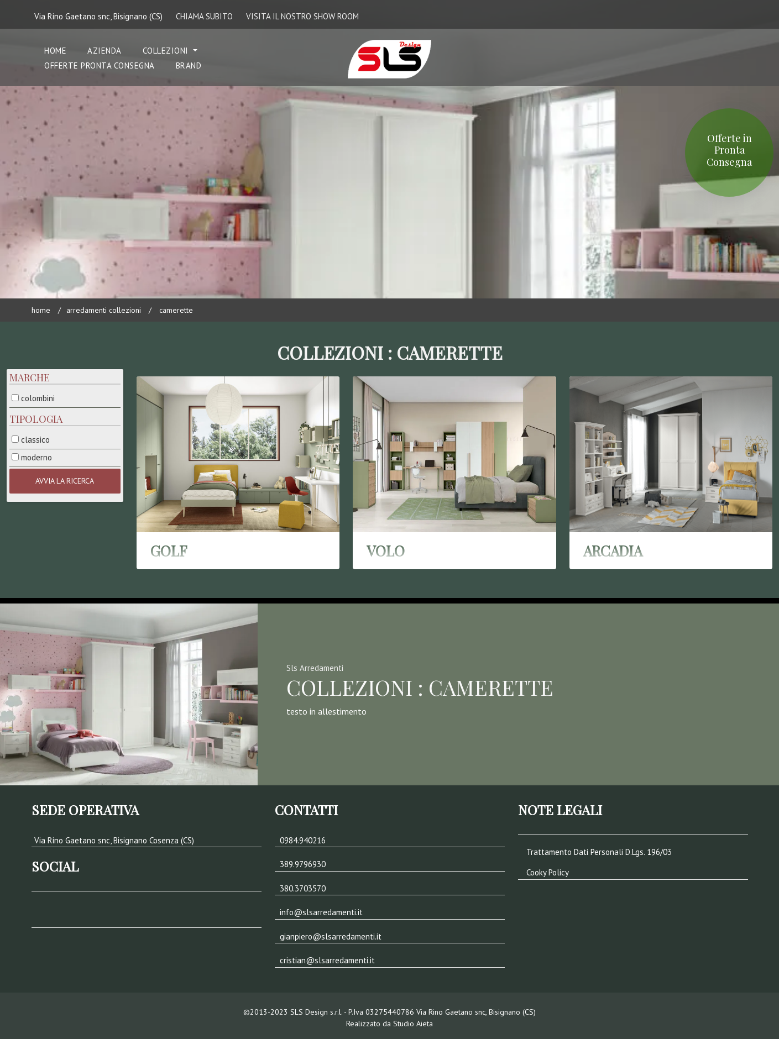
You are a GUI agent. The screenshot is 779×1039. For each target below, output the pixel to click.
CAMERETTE (176, 310)
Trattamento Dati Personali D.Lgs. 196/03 (599, 852)
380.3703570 (303, 888)
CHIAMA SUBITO (204, 16)
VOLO (386, 550)
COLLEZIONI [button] (167, 50)
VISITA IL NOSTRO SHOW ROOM (302, 16)
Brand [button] (189, 65)
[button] (129, 917)
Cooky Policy (547, 872)
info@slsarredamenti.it (321, 912)
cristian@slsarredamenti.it (327, 960)
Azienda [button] (104, 50)
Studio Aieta (413, 1023)
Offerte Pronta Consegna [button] (99, 65)
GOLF (168, 550)
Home (41, 310)
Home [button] (55, 50)
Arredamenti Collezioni (103, 310)
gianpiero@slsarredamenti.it (330, 936)
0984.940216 (303, 840)
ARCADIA (612, 550)
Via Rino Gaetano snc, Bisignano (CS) (98, 16)
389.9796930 (303, 864)
